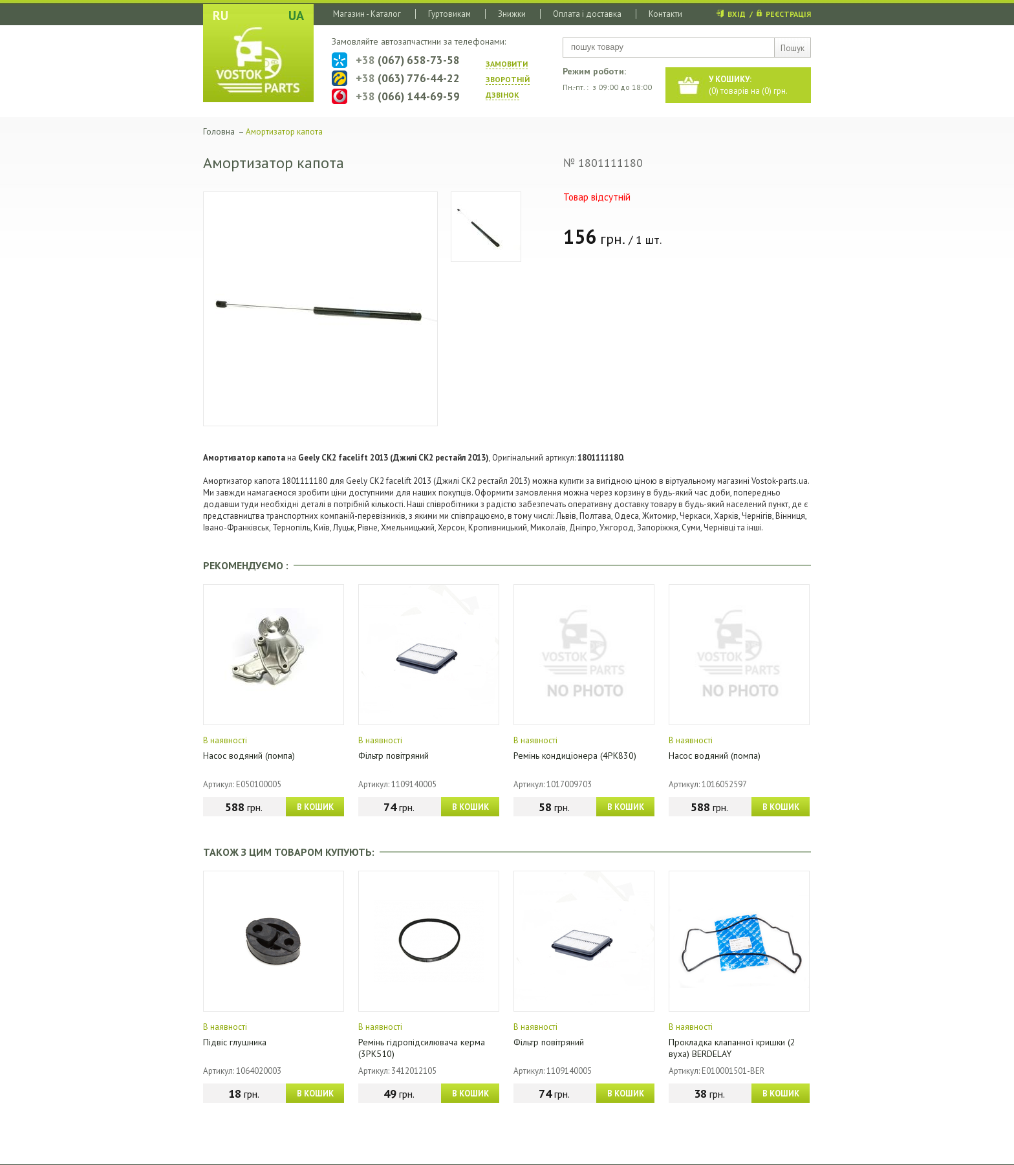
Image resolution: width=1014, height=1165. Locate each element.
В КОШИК (315, 806)
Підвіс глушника (234, 1042)
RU (220, 15)
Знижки (512, 13)
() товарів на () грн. (748, 85)
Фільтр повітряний (393, 755)
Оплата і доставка (587, 13)
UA (296, 15)
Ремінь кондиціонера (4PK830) (574, 755)
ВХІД (737, 14)
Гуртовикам (449, 13)
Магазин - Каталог (367, 13)
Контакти (665, 13)
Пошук (792, 48)
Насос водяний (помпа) (249, 755)
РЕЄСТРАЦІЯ (788, 14)
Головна (219, 131)
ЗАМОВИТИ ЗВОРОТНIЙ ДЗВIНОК (508, 79)
